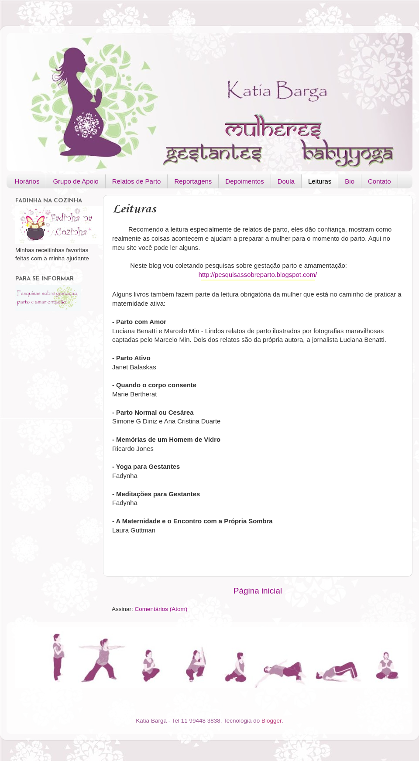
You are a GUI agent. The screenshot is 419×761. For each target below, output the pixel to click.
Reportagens (193, 181)
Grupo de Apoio (75, 181)
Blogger (271, 720)
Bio (349, 181)
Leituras (319, 181)
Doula (286, 181)
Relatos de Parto (136, 181)
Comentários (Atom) (161, 609)
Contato (379, 181)
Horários (27, 181)
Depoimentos (244, 181)
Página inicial (258, 590)
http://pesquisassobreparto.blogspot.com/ (258, 274)
